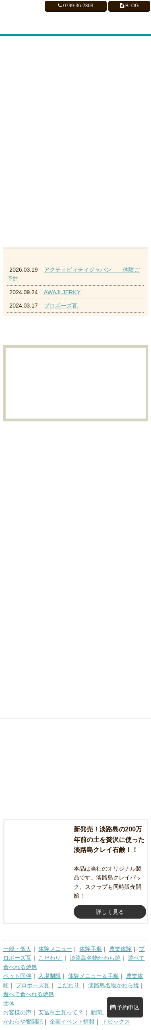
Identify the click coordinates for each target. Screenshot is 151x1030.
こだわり (50, 958)
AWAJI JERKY (62, 292)
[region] (75, 139)
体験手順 (90, 949)
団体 (8, 1003)
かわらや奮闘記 (23, 1021)
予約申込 (125, 1007)
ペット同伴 (17, 976)
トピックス (116, 1021)
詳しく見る (110, 912)
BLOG (129, 5)
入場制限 (49, 976)
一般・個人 (17, 949)
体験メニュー (55, 949)
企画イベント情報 (72, 1021)
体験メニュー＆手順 (93, 976)
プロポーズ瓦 (61, 305)
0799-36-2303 (75, 5)
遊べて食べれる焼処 (28, 994)
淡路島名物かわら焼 (95, 958)
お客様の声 (17, 1012)
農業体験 (120, 949)
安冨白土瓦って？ (60, 1012)
